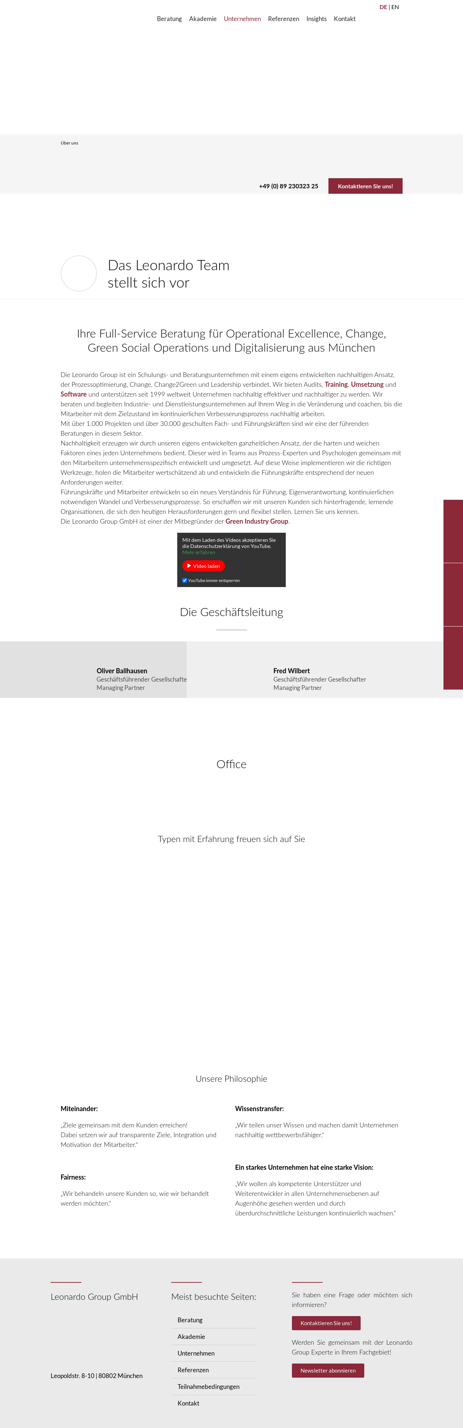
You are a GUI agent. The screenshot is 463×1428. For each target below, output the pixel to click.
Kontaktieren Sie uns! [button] (326, 1323)
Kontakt (188, 1404)
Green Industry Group (256, 521)
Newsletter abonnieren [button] (328, 1371)
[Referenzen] (283, 18)
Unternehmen (196, 1354)
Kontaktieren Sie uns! (362, 186)
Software (74, 394)
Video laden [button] (206, 566)
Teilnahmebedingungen (208, 1387)
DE (383, 6)
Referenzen (193, 1370)
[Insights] (316, 18)
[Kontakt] (344, 18)
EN (395, 6)
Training (336, 385)
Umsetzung (367, 385)
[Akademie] (203, 18)
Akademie (191, 1337)
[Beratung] (169, 18)
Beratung (190, 1320)
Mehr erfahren (198, 552)
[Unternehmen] (242, 18)
